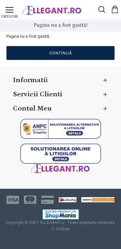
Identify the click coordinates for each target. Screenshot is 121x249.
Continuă (60, 53)
